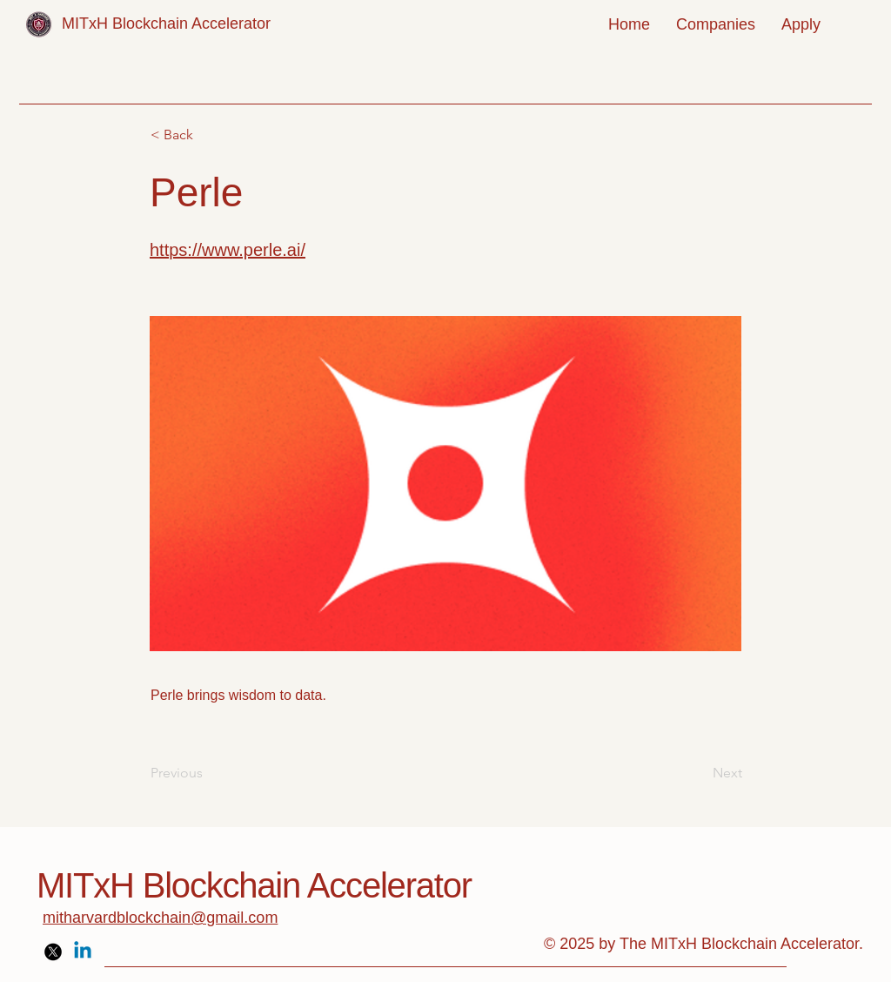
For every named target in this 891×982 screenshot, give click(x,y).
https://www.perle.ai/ (227, 249)
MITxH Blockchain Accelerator (166, 23)
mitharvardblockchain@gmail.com (160, 917)
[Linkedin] (82, 951)
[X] (53, 951)
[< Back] (208, 135)
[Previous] (208, 773)
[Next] (698, 773)
